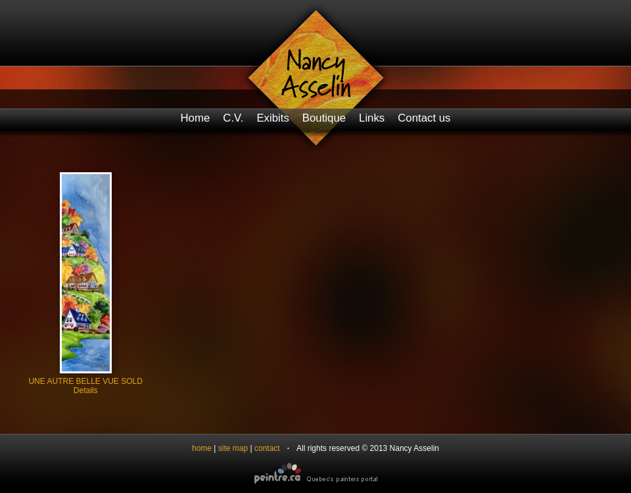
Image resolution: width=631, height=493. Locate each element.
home (202, 448)
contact (267, 448)
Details (86, 390)
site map (233, 448)
